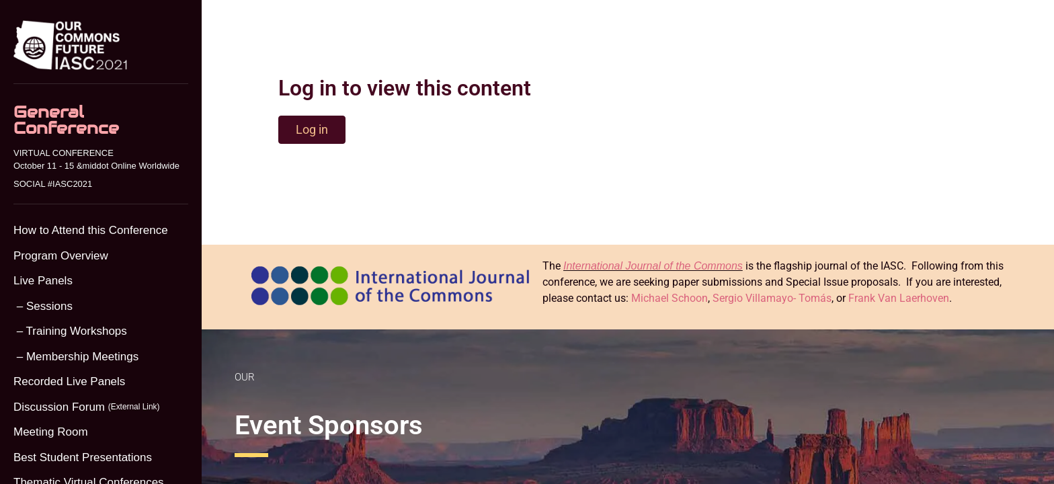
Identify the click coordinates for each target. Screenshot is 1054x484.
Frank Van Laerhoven (898, 298)
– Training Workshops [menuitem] (70, 331)
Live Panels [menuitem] (43, 280)
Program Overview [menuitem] (60, 255)
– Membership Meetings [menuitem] (75, 356)
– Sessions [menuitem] (43, 306)
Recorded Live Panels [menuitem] (69, 381)
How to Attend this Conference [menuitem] (90, 230)
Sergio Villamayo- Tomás (772, 298)
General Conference (66, 120)
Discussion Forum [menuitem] (86, 407)
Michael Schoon (669, 298)
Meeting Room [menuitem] (50, 432)
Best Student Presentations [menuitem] (82, 457)
